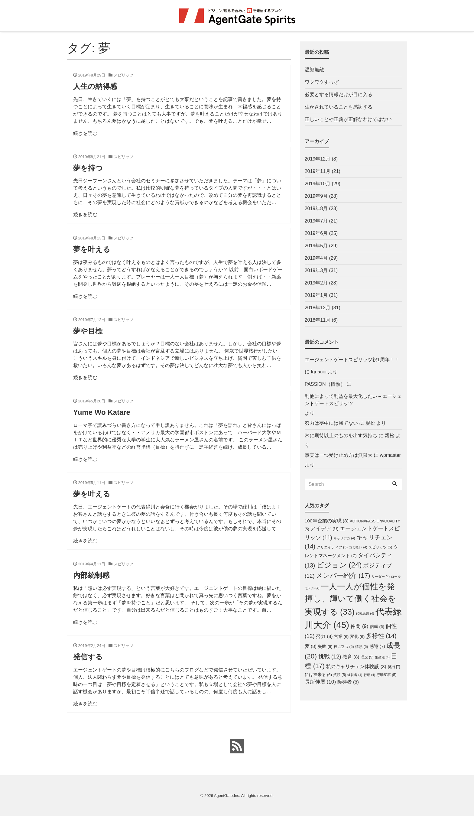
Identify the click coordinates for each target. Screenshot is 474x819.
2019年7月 (316, 220)
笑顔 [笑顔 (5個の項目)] (339, 675)
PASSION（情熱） (325, 384)
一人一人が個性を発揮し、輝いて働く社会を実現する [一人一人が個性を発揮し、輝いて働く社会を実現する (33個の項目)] (350, 599)
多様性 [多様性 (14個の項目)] (381, 635)
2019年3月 (316, 270)
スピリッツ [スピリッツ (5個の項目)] (380, 547)
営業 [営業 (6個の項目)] (341, 636)
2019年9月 (316, 196)
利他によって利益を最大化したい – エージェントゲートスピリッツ (353, 400)
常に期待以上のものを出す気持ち (341, 435)
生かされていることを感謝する (338, 106)
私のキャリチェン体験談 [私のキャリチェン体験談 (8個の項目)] (356, 666)
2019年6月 (316, 233)
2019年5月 (316, 245)
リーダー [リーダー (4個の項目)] (381, 576)
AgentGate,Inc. (227, 798)
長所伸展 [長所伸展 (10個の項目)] (320, 682)
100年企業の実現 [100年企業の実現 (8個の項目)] (327, 520)
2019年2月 (316, 282)
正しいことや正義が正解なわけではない (348, 119)
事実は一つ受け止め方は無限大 (338, 455)
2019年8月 (316, 208)
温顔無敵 (314, 69)
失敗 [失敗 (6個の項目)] (325, 646)
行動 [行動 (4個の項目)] (369, 675)
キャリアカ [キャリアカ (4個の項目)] (344, 538)
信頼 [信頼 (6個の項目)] (377, 626)
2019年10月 (317, 183)
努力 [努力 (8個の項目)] (324, 636)
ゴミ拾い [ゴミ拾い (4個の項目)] (358, 547)
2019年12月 (317, 158)
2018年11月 (317, 320)
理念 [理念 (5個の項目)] (367, 657)
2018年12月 (317, 307)
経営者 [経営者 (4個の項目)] (354, 675)
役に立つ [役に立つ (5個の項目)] (344, 647)
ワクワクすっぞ (322, 82)
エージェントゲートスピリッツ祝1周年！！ (352, 359)
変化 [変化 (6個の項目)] (357, 636)
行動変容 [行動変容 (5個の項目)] (386, 675)
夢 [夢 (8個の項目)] (311, 646)
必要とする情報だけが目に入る (338, 94)
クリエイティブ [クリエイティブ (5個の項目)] (332, 547)
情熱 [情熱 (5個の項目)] (361, 647)
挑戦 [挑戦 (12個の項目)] (329, 656)
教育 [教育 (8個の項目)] (351, 656)
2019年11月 (317, 171)
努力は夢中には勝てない (331, 423)
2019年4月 (316, 258)
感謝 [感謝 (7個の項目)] (377, 646)
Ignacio (318, 371)
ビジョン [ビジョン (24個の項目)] (339, 565)
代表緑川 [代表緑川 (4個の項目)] (365, 613)
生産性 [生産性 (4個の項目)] (382, 657)
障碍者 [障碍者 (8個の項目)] (348, 681)
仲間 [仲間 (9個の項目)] (359, 626)
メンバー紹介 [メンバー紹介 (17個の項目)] (343, 575)
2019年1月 (316, 295)
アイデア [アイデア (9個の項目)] (324, 528)
